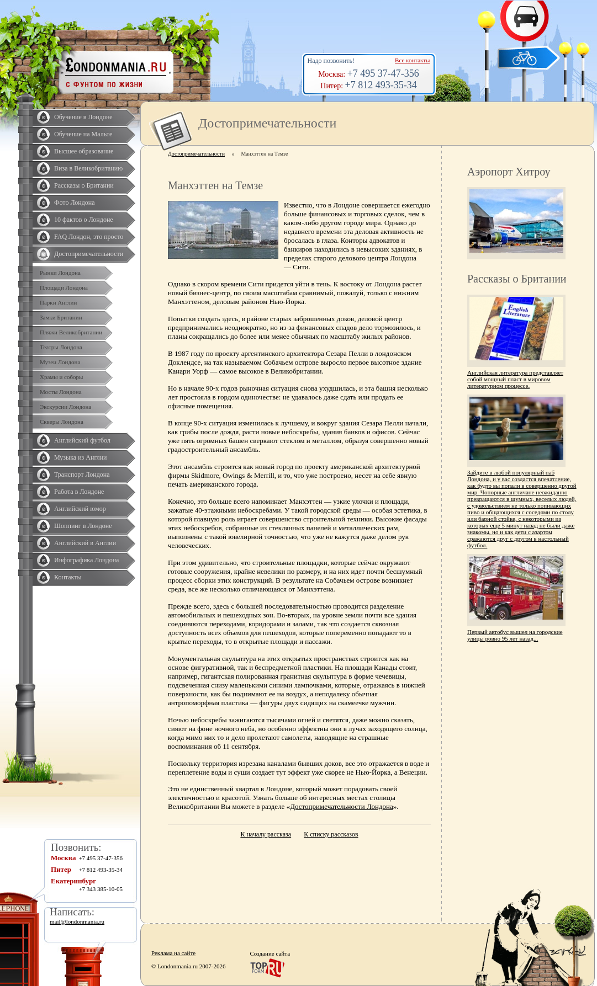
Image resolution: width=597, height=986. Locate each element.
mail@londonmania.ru (77, 921)
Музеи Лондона (60, 362)
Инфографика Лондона (86, 560)
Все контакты (412, 60)
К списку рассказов (331, 834)
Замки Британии (61, 317)
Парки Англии (58, 302)
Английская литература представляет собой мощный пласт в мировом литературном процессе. (515, 379)
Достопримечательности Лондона (341, 806)
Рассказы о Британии (84, 185)
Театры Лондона (61, 347)
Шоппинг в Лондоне (83, 526)
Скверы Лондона (61, 421)
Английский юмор (80, 509)
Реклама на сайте (173, 953)
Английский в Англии (85, 543)
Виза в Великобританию (88, 168)
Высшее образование (83, 151)
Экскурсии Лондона (65, 406)
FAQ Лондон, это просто (88, 237)
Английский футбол (82, 440)
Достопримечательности (88, 254)
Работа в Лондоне (79, 491)
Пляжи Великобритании (71, 332)
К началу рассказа (265, 834)
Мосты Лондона (61, 391)
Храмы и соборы (61, 377)
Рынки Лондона (60, 272)
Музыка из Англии (80, 457)
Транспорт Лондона (82, 474)
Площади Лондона (64, 287)
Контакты (68, 577)
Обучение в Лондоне (83, 117)
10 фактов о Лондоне (83, 219)
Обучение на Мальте (83, 134)
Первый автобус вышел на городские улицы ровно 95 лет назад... (515, 635)
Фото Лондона (74, 202)
